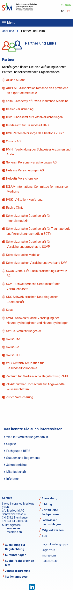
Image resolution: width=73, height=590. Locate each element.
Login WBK (48, 550)
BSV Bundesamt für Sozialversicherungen (35, 117)
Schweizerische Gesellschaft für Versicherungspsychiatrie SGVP (28, 244)
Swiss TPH (14, 355)
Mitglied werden (53, 530)
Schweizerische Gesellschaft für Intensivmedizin (28, 218)
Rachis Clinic (15, 207)
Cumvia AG (14, 141)
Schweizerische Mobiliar (23, 255)
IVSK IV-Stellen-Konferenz (25, 199)
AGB (44, 536)
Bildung (47, 504)
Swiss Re (13, 347)
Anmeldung (49, 498)
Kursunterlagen (15, 555)
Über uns (8, 31)
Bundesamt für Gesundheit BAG (28, 125)
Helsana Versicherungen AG (25, 170)
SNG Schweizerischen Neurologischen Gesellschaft (32, 299)
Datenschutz (50, 561)
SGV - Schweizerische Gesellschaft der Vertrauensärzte (33, 286)
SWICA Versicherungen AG (24, 331)
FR (68, 11)
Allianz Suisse (16, 80)
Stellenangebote (16, 576)
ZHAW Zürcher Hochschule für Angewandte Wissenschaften (36, 386)
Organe (11, 444)
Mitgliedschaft (16, 472)
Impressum (49, 555)
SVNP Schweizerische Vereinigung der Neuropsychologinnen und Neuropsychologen (37, 320)
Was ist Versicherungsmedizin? (27, 437)
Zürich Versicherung (20, 397)
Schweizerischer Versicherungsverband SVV (37, 263)
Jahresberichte (16, 465)
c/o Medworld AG (13, 510)
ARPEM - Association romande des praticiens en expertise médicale (37, 90)
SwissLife (13, 339)
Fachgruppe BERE (18, 451)
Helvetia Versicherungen (23, 178)
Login (66, 4)
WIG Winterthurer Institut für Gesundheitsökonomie (25, 365)
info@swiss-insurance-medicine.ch (14, 528)
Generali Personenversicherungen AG (32, 162)
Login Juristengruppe (55, 544)
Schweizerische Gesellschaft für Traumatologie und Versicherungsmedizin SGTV (38, 231)
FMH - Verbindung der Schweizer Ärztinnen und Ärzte (38, 152)
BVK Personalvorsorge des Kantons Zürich (35, 133)
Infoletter (12, 479)
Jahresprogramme (17, 571)
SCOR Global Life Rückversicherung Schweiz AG (37, 273)
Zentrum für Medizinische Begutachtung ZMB (37, 376)
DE (62, 11)
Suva (10, 310)
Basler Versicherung (20, 109)
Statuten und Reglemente (23, 458)
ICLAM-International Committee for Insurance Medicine (37, 189)
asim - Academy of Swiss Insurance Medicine (38, 101)
